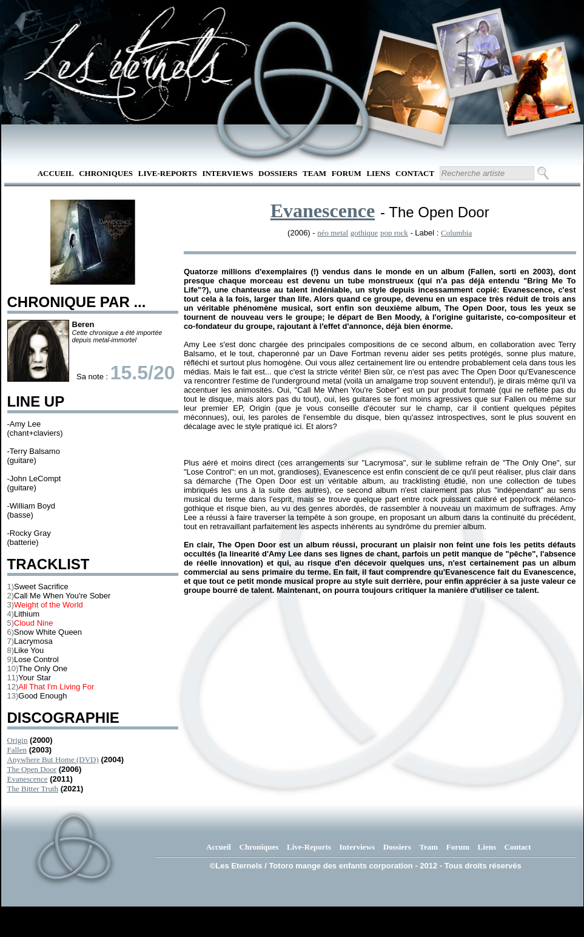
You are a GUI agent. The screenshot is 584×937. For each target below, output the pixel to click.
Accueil (56, 173)
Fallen (17, 749)
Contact (414, 173)
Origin (17, 740)
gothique (364, 232)
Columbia (456, 232)
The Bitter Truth (33, 788)
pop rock (394, 232)
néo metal (332, 232)
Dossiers (277, 173)
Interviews (227, 173)
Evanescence (27, 778)
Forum (346, 173)
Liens (378, 173)
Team (314, 173)
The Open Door (32, 769)
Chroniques (106, 173)
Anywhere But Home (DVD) (53, 759)
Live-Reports (167, 173)
